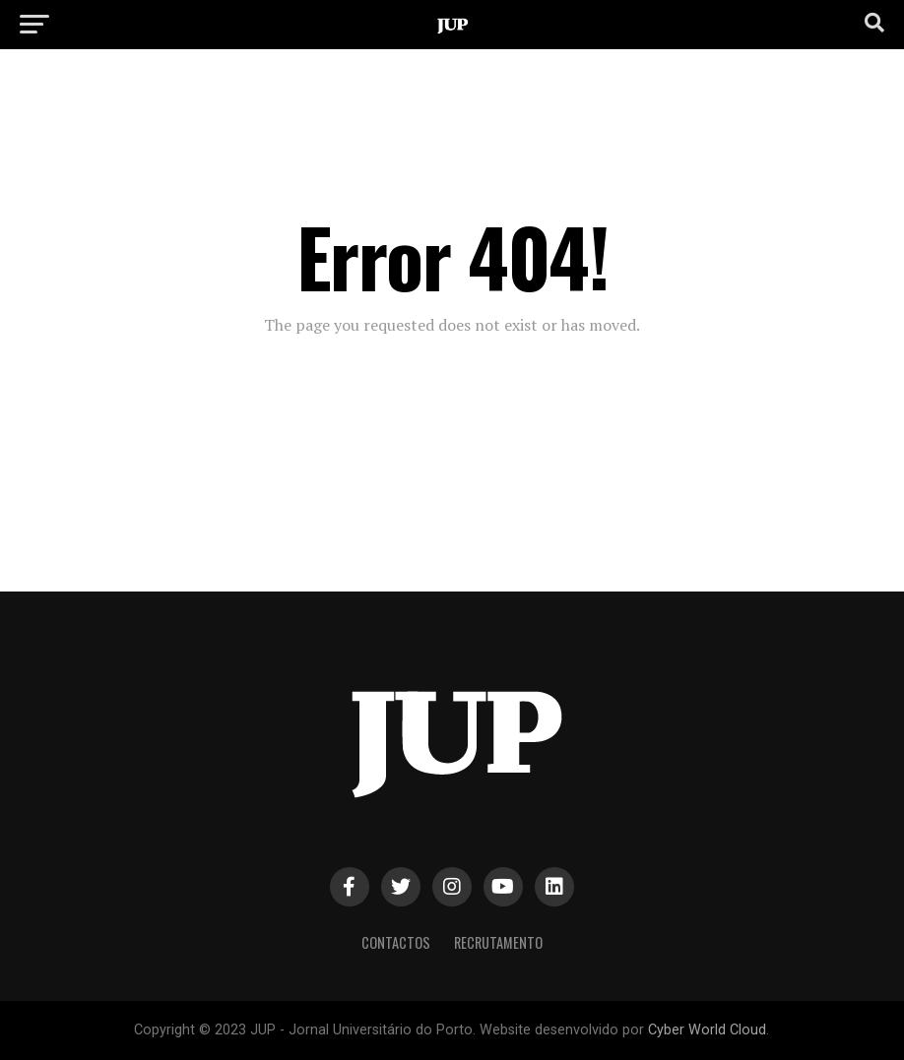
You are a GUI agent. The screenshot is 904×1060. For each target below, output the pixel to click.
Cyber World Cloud (707, 1030)
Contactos (395, 942)
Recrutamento (498, 942)
